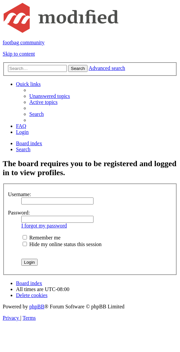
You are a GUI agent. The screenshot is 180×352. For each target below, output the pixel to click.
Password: (19, 212)
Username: (19, 194)
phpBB (36, 306)
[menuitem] (49, 96)
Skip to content (19, 54)
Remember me (42, 237)
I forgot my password (44, 225)
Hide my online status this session (62, 244)
